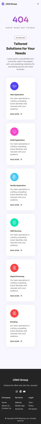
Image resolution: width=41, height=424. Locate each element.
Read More (14, 114)
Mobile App (20, 406)
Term (31, 402)
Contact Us (6, 408)
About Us (6, 406)
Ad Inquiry (33, 409)
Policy (31, 406)
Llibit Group (11, 4)
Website (18, 402)
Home (4, 402)
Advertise (19, 409)
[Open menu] (38, 4)
